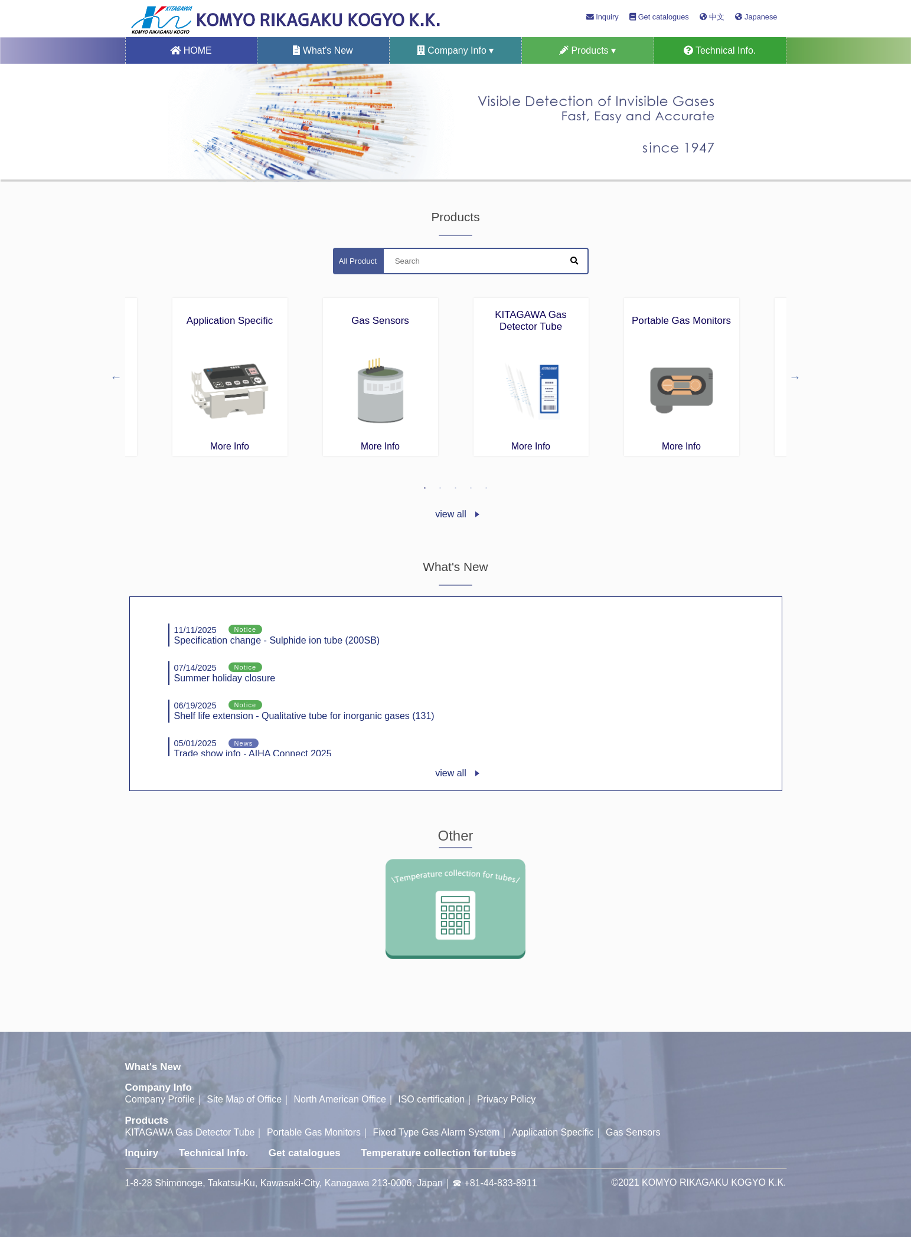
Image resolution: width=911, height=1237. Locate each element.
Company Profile (160, 1099)
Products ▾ (587, 50)
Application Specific (553, 1132)
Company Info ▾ (455, 50)
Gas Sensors (633, 1132)
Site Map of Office (244, 1099)
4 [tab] (471, 488)
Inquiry (602, 16)
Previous (116, 377)
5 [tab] (486, 488)
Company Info (158, 1087)
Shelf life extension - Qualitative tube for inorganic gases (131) (304, 710)
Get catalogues (659, 16)
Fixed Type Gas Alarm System (436, 1132)
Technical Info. (720, 50)
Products (147, 1120)
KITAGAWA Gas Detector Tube (190, 1132)
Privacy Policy (506, 1099)
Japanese (756, 16)
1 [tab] (425, 488)
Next (795, 377)
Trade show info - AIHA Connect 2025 (253, 749)
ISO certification (431, 1099)
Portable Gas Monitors (314, 1132)
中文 (712, 16)
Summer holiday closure (225, 672)
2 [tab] (440, 488)
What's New (322, 50)
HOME (190, 50)
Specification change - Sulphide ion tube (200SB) (277, 635)
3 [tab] (456, 488)
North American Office (340, 1099)
